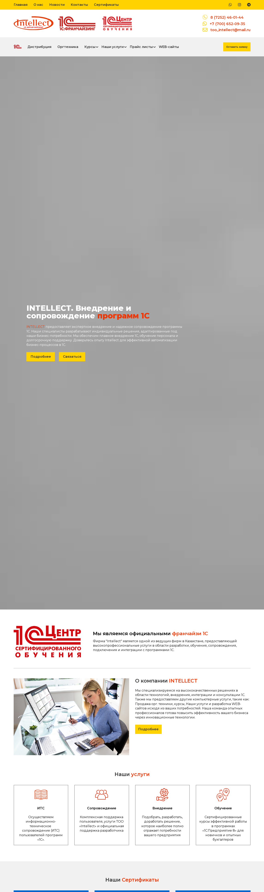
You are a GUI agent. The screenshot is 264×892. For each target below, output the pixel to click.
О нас (38, 5)
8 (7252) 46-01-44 (227, 17)
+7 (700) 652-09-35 (227, 24)
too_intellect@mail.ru (230, 30)
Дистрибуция (39, 47)
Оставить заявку (236, 46)
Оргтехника (67, 47)
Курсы (89, 47)
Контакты (79, 5)
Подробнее (41, 357)
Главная (21, 5)
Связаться (72, 357)
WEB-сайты (169, 47)
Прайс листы (141, 47)
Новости (57, 5)
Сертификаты (106, 5)
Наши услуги (112, 47)
